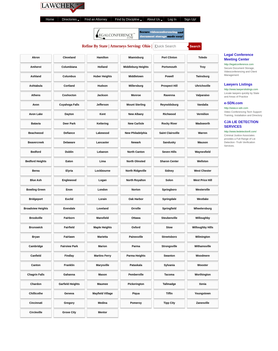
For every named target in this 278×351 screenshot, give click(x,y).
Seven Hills (169, 151)
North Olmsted (136, 161)
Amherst (35, 66)
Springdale (169, 199)
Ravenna (169, 95)
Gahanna (69, 274)
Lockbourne (102, 170)
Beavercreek (36, 142)
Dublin (69, 151)
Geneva (69, 293)
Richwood (169, 114)
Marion (102, 246)
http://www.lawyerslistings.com (241, 89)
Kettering (102, 123)
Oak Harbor (136, 199)
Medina (102, 302)
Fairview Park (69, 246)
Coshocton (69, 95)
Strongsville (169, 246)
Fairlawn (69, 236)
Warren (202, 132)
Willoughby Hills (202, 227)
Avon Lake (36, 114)
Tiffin (169, 293)
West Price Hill (202, 180)
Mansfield (102, 217)
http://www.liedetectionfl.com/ (240, 131)
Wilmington (202, 236)
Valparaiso (202, 95)
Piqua (136, 293)
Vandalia (202, 104)
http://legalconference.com (238, 64)
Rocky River (169, 123)
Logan (102, 180)
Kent (103, 114)
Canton (36, 265)
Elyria (69, 170)
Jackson (102, 95)
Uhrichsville (202, 85)
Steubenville (169, 217)
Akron (36, 57)
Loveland (102, 208)
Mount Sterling (135, 104)
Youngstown (203, 293)
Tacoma (169, 274)
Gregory (69, 302)
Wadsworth (202, 123)
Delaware (69, 142)
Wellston (202, 161)
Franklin (69, 265)
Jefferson (103, 104)
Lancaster (102, 142)
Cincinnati (35, 302)
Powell (169, 76)
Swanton (169, 255)
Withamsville (202, 246)
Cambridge (36, 246)
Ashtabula (35, 85)
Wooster (202, 265)
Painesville (136, 236)
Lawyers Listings (238, 84)
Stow (169, 227)
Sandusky (169, 142)
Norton (135, 189)
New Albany (136, 114)
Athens (35, 95)
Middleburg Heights (136, 66)
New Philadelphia (136, 132)
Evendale (69, 208)
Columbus (69, 76)
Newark (136, 142)
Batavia (36, 123)
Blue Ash (36, 180)
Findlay (69, 255)
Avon (35, 104)
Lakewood (102, 132)
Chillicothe (36, 293)
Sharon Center (169, 161)
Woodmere (203, 255)
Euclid (69, 199)
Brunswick (36, 227)
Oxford (135, 227)
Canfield (36, 255)
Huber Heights (102, 76)
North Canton (135, 151)
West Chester (202, 170)
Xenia (202, 284)
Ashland (36, 76)
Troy (203, 66)
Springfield (169, 208)
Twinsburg (202, 76)
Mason (102, 274)
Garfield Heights (69, 284)
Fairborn (69, 217)
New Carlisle (136, 123)
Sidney (169, 170)
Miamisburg (136, 57)
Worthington (203, 274)
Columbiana (69, 66)
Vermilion (203, 114)
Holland (103, 66)
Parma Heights (135, 255)
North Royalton (136, 180)
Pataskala (136, 265)
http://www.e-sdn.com (236, 108)
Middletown (136, 76)
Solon (169, 180)
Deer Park (69, 123)
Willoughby (202, 217)
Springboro (169, 189)
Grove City (69, 312)
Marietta (102, 236)
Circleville (36, 312)
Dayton (69, 114)
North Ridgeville (136, 170)
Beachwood (35, 132)
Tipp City (169, 302)
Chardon (36, 284)
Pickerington (136, 284)
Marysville (102, 265)
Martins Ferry (102, 255)
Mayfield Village (102, 293)
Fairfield (69, 227)
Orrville (136, 208)
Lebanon (102, 151)
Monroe (136, 95)
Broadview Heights (36, 208)
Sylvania (169, 265)
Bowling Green (35, 189)
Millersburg (136, 85)
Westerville (203, 189)
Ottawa (136, 217)
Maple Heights (102, 227)
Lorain (102, 199)
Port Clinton (169, 57)
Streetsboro (169, 236)
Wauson (202, 142)
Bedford (36, 151)
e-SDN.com (233, 103)
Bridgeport (36, 199)
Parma (136, 246)
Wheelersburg (203, 208)
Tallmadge (169, 284)
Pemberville (136, 274)
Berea (36, 170)
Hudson (102, 85)
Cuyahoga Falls (69, 104)
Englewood (69, 180)
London (103, 189)
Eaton (69, 161)
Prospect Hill (169, 85)
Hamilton (102, 57)
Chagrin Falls (35, 274)
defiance (69, 132)
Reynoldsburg (169, 104)
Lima (102, 161)
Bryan (36, 236)
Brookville (35, 217)
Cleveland (69, 57)
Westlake (202, 199)
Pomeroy (136, 302)
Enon (69, 189)
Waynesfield (202, 151)
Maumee (102, 284)
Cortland (69, 85)
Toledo (202, 57)
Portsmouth (169, 66)
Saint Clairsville (169, 132)
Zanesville (202, 302)
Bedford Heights (35, 161)
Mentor (102, 312)
